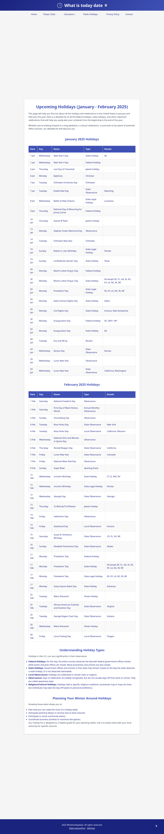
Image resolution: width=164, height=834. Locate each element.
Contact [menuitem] (129, 14)
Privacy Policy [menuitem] (112, 14)
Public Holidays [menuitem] (91, 14)
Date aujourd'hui (77, 828)
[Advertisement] (77, 56)
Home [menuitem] (34, 14)
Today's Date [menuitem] (50, 14)
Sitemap (91, 828)
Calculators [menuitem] (70, 14)
